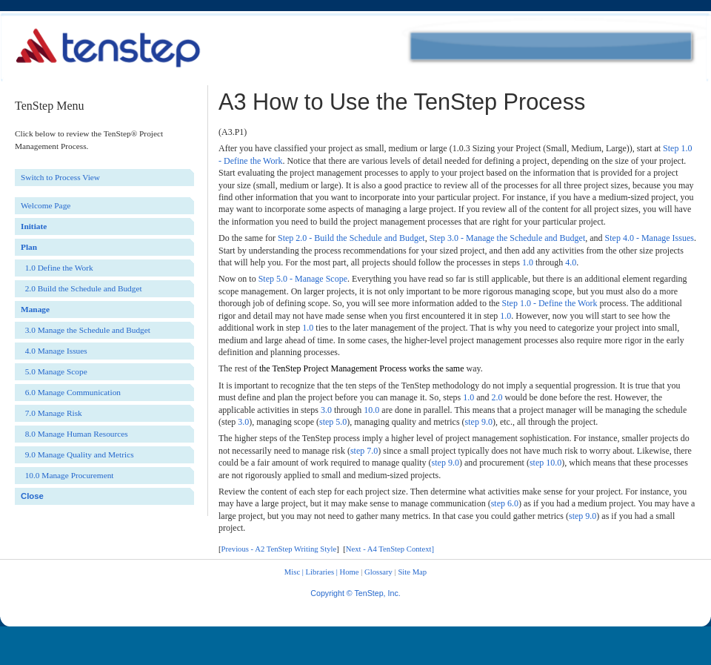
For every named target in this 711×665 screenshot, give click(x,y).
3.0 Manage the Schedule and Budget (85, 329)
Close (32, 496)
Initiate (34, 226)
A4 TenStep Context (399, 549)
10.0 (371, 410)
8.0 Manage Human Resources (74, 433)
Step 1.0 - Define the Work (550, 303)
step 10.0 (545, 462)
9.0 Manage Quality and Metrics (77, 454)
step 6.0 (504, 503)
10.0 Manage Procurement (67, 475)
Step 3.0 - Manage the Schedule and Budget (508, 238)
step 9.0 (479, 422)
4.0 (570, 262)
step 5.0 (333, 422)
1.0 (527, 262)
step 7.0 (364, 451)
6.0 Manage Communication (71, 392)
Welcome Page (45, 205)
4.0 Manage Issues (54, 350)
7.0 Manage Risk (51, 412)
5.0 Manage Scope (54, 371)
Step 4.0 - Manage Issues (649, 238)
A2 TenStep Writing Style (295, 549)
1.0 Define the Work (57, 267)
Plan (29, 246)
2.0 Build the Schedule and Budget (81, 288)
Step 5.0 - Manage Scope (302, 279)
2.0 (497, 397)
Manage (35, 309)
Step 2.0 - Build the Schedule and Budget (351, 238)
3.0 (326, 410)
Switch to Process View (60, 177)
